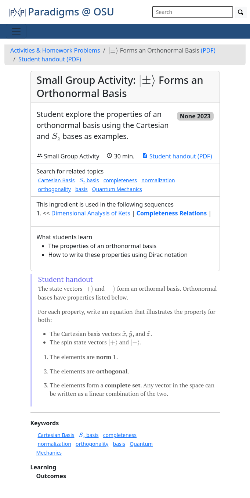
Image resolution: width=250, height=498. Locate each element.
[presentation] (113, 51)
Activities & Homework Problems (55, 50)
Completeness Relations (172, 213)
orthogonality (54, 189)
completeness (120, 180)
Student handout (41, 59)
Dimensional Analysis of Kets (90, 213)
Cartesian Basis (56, 180)
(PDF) (208, 50)
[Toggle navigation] (16, 31)
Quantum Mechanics (117, 189)
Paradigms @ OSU (61, 11)
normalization (158, 180)
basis (89, 180)
